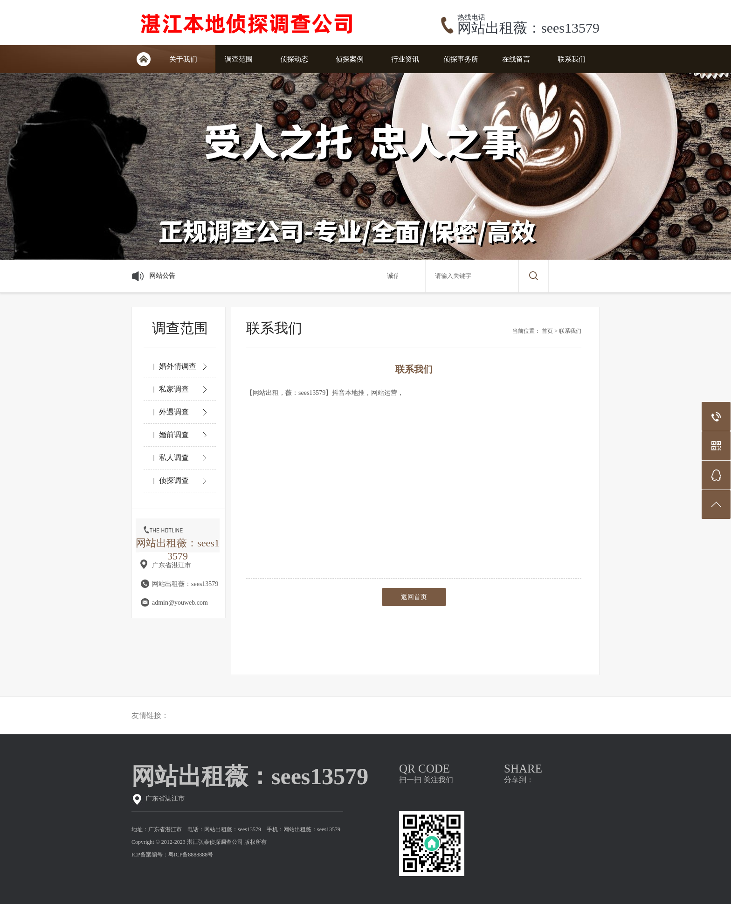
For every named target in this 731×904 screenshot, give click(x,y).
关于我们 (183, 59)
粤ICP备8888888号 (191, 854)
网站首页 (143, 59)
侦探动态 (294, 59)
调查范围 (239, 59)
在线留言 (516, 59)
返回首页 (414, 596)
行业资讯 (405, 59)
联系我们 (572, 59)
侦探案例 (350, 59)
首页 (547, 331)
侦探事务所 (460, 59)
